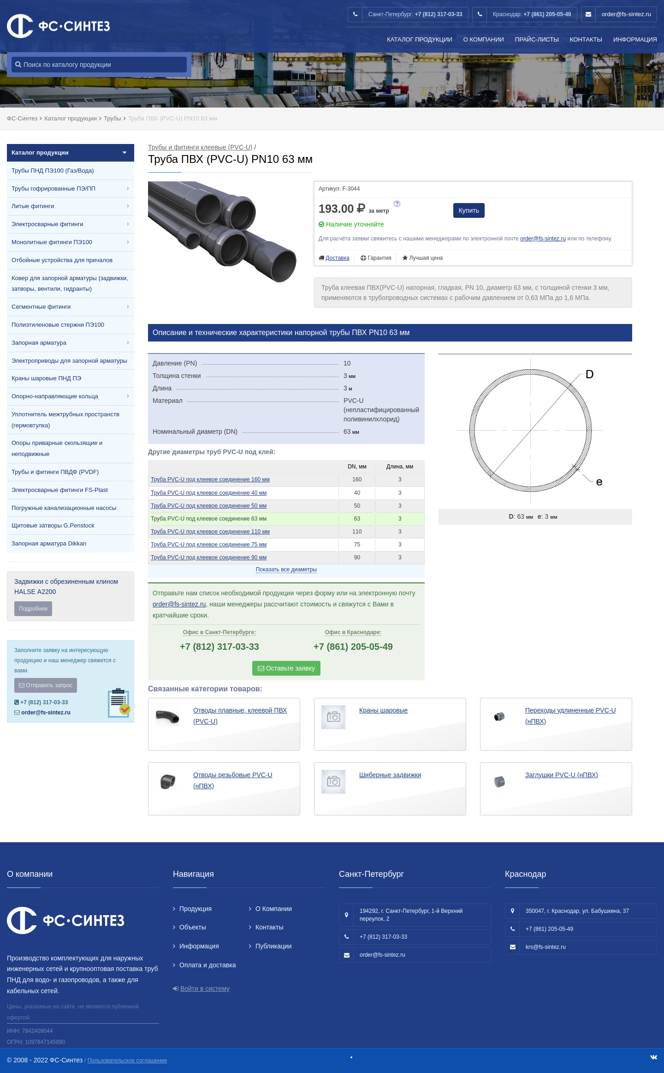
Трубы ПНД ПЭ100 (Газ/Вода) (53, 170)
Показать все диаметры (286, 569)
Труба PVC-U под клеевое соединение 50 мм (209, 506)
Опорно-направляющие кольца (55, 396)
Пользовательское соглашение (127, 1060)
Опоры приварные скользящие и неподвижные (57, 448)
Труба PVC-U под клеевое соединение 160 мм (210, 479)
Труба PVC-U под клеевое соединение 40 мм (209, 493)
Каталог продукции (419, 39)
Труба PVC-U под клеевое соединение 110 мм (210, 531)
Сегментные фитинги (41, 306)
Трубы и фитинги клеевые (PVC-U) (200, 147)
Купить (469, 210)
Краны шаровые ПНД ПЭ (46, 378)
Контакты (586, 39)
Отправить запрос (45, 685)
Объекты (192, 927)
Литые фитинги (33, 206)
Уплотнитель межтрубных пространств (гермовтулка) (65, 420)
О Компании (483, 39)
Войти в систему (205, 988)
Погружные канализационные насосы (64, 507)
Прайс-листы (537, 39)
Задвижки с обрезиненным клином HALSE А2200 (70, 597)
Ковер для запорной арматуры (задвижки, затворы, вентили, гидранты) (70, 284)
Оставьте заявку (286, 668)
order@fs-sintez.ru (626, 14)
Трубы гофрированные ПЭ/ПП (53, 188)
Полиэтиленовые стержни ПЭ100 (58, 324)
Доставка (338, 258)
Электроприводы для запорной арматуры (69, 360)
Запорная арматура (39, 342)
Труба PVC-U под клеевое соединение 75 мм (209, 544)
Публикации (273, 946)
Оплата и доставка (207, 965)
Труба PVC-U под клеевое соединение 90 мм (209, 557)
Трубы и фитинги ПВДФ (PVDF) (55, 471)
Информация (635, 39)
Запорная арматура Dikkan (49, 543)
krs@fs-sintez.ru (546, 947)
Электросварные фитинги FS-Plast (60, 489)
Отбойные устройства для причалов (62, 260)
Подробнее (33, 608)
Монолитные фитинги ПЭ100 (52, 242)
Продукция (195, 908)
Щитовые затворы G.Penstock (53, 525)
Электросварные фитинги (47, 224)
